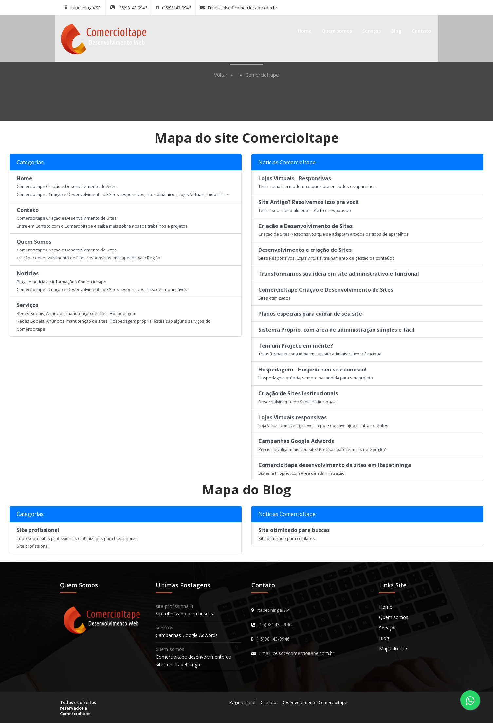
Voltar (221, 74)
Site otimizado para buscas (184, 614)
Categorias (30, 162)
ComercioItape (262, 74)
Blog (393, 30)
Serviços (368, 30)
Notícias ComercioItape (287, 162)
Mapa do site (393, 649)
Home (301, 30)
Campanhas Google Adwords (187, 635)
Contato (418, 30)
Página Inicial (242, 702)
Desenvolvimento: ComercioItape (314, 702)
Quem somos (334, 30)
